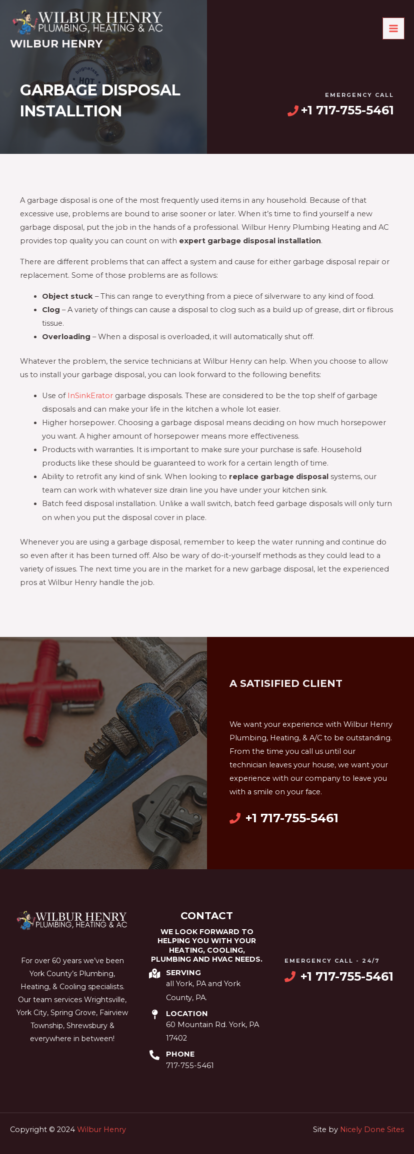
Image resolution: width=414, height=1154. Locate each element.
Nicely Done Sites (372, 1129)
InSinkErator (90, 395)
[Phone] (155, 1055)
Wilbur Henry (56, 45)
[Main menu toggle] (393, 29)
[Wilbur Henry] (92, 23)
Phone (180, 1054)
